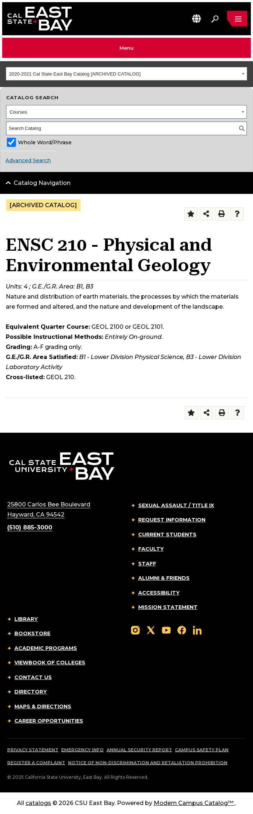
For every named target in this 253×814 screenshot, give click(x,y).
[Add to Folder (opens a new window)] (191, 213)
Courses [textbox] (18, 112)
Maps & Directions (42, 706)
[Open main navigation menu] (237, 19)
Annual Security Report (139, 749)
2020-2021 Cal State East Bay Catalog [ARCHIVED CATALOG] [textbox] (75, 74)
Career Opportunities (48, 721)
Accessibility (159, 593)
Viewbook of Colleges (49, 662)
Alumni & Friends (164, 578)
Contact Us (33, 677)
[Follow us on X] (150, 629)
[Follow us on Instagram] (135, 629)
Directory (30, 691)
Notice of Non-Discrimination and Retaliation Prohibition (147, 762)
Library (26, 619)
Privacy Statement (32, 749)
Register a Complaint (36, 762)
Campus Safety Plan (202, 749)
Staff (147, 563)
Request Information (171, 520)
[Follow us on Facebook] (181, 629)
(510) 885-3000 (29, 527)
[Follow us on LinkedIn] (197, 629)
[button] (196, 18)
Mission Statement (168, 607)
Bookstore (32, 633)
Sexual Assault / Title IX (176, 505)
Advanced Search (28, 160)
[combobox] (126, 74)
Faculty (151, 549)
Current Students (167, 534)
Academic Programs (45, 648)
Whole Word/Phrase (45, 142)
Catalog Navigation (42, 182)
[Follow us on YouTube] (166, 629)
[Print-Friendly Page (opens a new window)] (221, 213)
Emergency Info (82, 749)
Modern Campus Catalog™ (194, 803)
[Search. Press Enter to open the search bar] (214, 18)
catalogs (38, 803)
